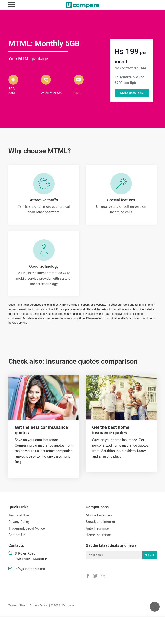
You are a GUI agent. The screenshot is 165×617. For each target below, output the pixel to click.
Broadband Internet (100, 523)
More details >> (132, 93)
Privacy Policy (19, 523)
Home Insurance (98, 536)
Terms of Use (18, 516)
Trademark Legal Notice (26, 529)
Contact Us (16, 536)
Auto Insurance (97, 529)
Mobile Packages (99, 516)
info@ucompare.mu (30, 570)
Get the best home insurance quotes (110, 431)
